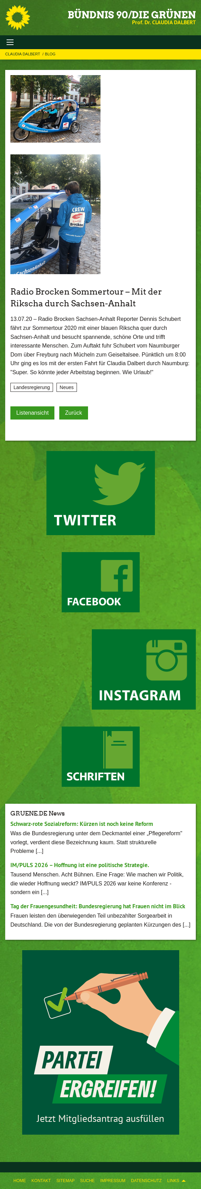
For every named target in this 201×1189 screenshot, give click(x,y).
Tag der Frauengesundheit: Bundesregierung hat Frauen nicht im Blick (97, 906)
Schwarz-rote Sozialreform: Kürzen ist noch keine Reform (81, 824)
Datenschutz (146, 1180)
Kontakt (41, 1180)
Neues (66, 387)
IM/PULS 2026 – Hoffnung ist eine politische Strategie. (79, 865)
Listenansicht (32, 413)
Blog (50, 54)
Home (20, 1180)
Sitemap (65, 1180)
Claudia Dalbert (23, 54)
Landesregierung (32, 387)
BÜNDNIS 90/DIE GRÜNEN (132, 15)
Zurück (73, 413)
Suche (87, 1180)
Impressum (112, 1180)
